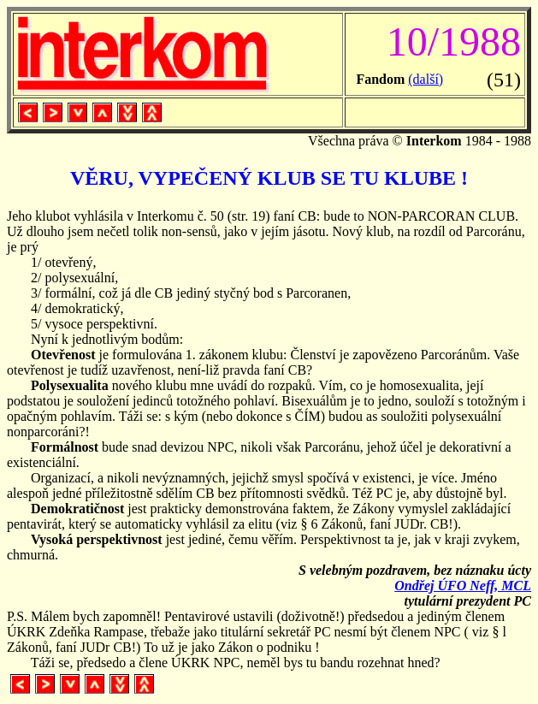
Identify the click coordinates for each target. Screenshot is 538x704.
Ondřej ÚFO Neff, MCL (462, 585)
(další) (425, 79)
